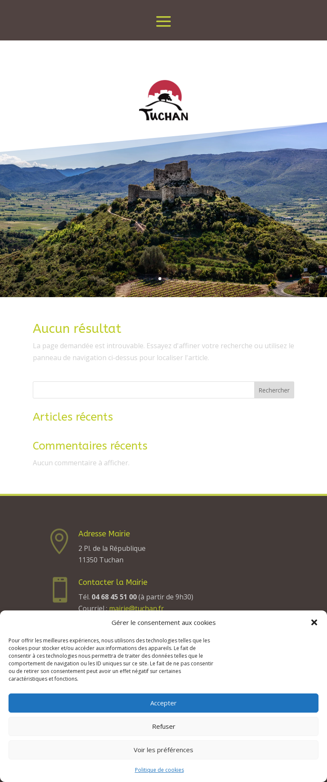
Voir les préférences (163, 749)
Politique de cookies (159, 769)
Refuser (163, 726)
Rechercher (274, 390)
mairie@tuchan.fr (136, 608)
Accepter (163, 703)
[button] (314, 622)
